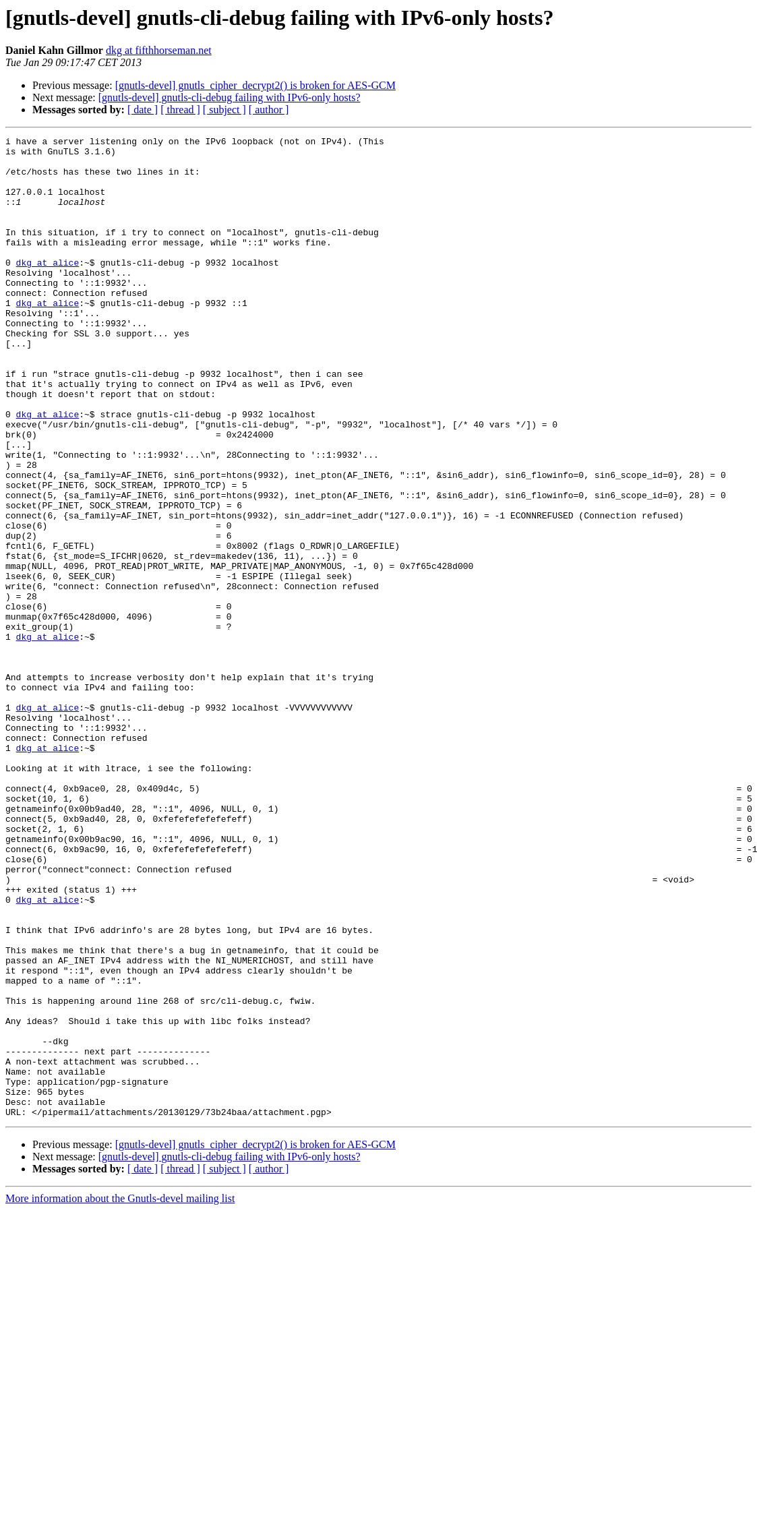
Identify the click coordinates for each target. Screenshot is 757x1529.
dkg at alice (48, 288)
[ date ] (142, 109)
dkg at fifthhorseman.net (159, 50)
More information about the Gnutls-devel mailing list (120, 1394)
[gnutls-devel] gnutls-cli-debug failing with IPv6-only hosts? (229, 97)
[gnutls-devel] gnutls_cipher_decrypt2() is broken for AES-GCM (255, 85)
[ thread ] (180, 109)
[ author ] (269, 109)
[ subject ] (224, 109)
